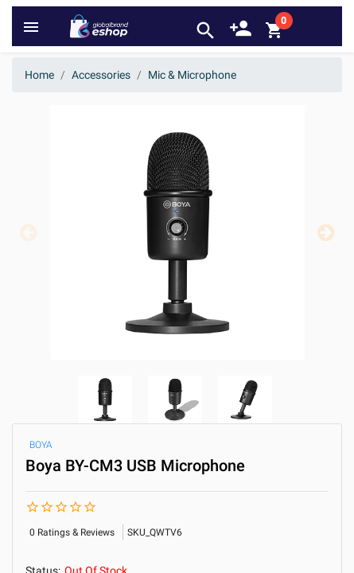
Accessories (101, 74)
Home (39, 74)
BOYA (41, 444)
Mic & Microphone (192, 74)
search (205, 30)
